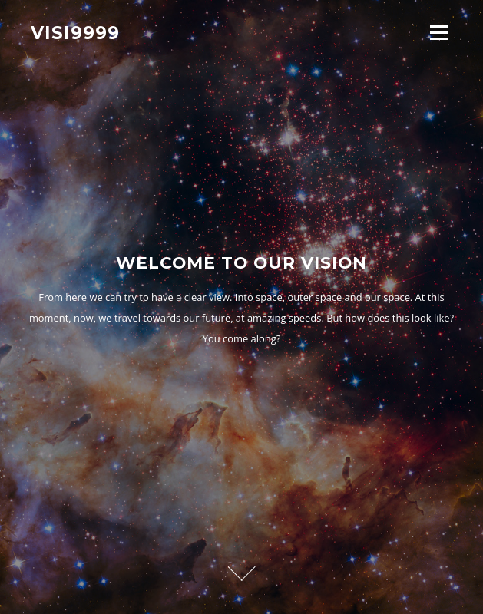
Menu (438, 32)
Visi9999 (75, 32)
